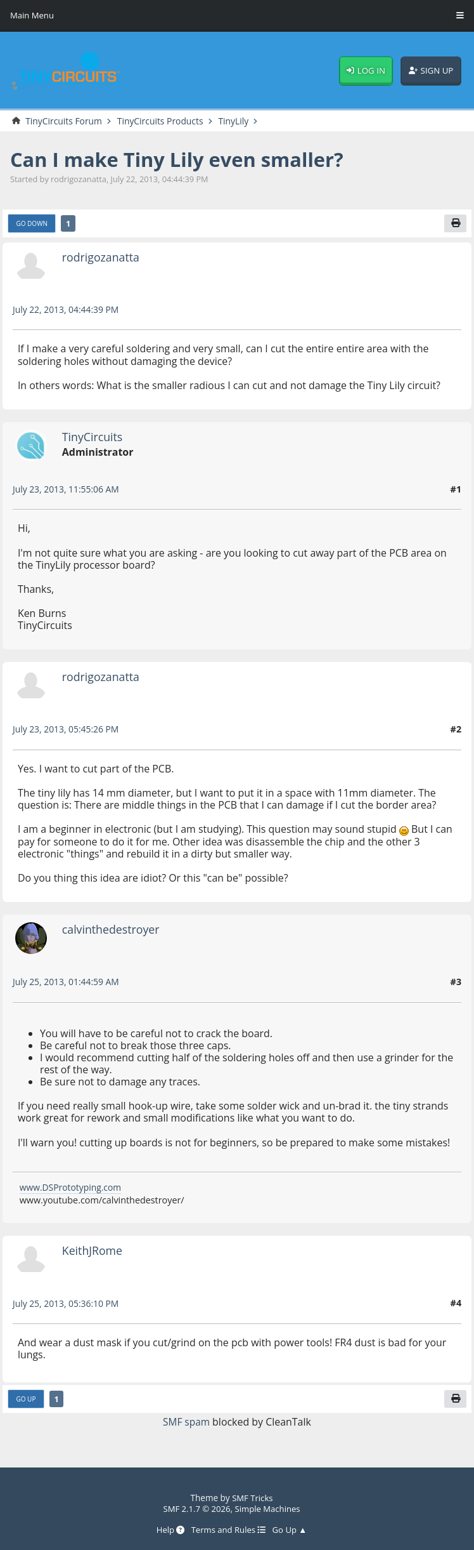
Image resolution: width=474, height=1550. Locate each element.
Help (168, 1530)
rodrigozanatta (102, 257)
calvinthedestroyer (112, 929)
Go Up (26, 1400)
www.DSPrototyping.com (72, 1188)
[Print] (455, 224)
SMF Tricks (252, 1498)
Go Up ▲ (292, 1530)
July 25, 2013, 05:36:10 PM (67, 1304)
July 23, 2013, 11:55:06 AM (68, 490)
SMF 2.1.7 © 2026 (196, 1508)
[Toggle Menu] (460, 16)
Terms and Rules (228, 1530)
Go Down (32, 224)
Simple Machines (269, 1508)
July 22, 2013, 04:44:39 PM (67, 311)
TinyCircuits (93, 437)
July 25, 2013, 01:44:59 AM (68, 983)
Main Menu (32, 16)
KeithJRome (93, 1251)
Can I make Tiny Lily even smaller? (182, 159)
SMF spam (186, 1423)
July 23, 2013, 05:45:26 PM (67, 730)
